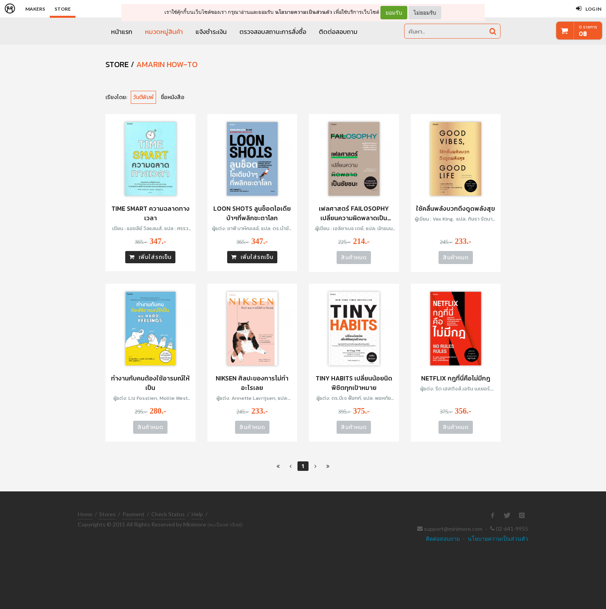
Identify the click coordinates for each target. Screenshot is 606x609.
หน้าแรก (121, 31)
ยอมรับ (394, 12)
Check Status (168, 514)
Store (63, 9)
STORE (117, 64)
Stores (107, 514)
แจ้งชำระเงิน (211, 31)
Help (197, 514)
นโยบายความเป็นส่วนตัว (303, 12)
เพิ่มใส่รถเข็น (150, 257)
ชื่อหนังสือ (172, 97)
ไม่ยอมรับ (425, 12)
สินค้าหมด (354, 257)
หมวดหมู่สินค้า (164, 31)
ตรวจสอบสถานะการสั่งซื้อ (272, 31)
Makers (35, 9)
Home (85, 514)
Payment (133, 514)
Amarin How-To (167, 64)
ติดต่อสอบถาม (338, 31)
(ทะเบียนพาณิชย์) (225, 525)
